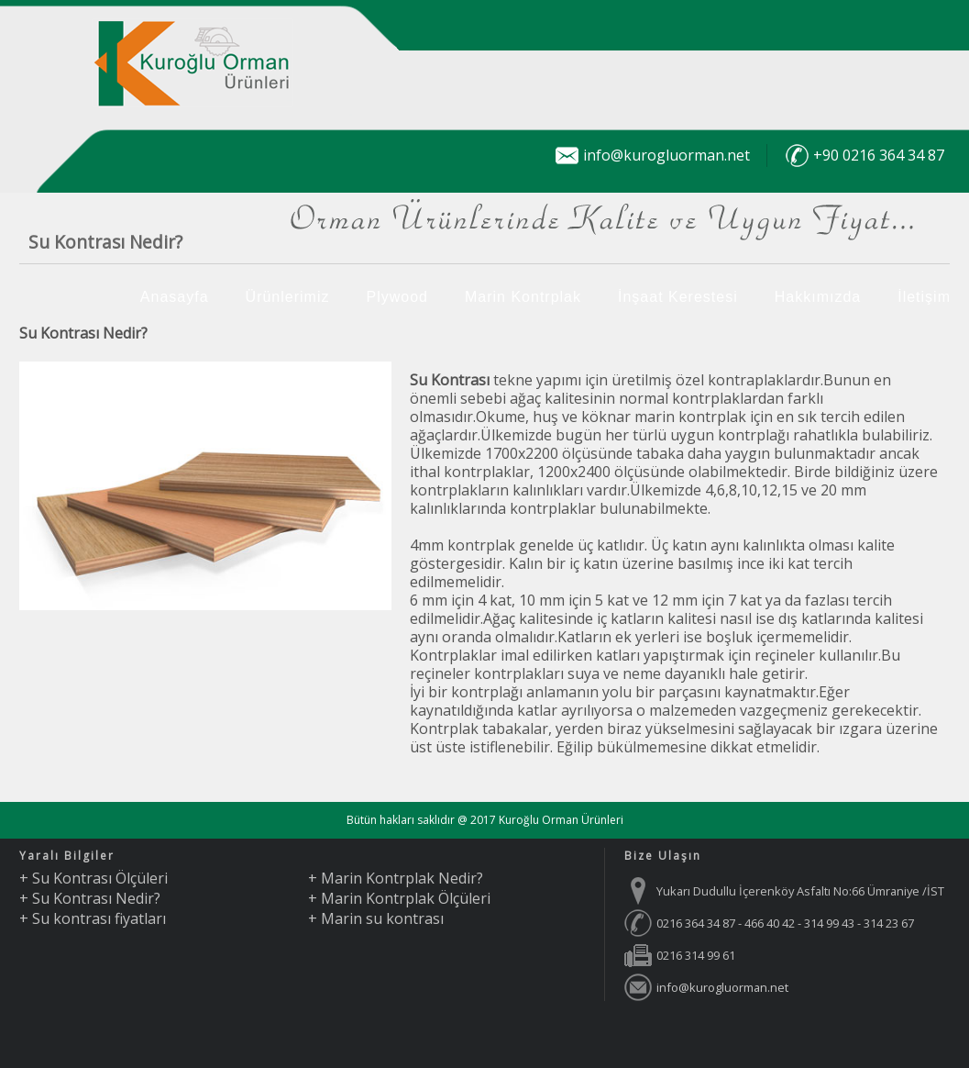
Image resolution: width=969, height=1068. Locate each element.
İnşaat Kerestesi (678, 297)
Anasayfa (174, 297)
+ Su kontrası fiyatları (92, 918)
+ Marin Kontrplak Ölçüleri (399, 898)
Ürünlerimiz (288, 297)
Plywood (396, 297)
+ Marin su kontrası (376, 918)
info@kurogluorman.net (666, 155)
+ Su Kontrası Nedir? (89, 898)
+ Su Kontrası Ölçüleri (93, 878)
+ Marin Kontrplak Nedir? (395, 878)
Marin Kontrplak (523, 297)
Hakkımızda (818, 297)
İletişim (924, 297)
